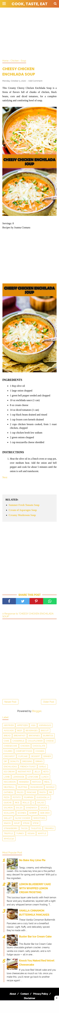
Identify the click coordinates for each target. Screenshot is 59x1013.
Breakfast (19, 735)
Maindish (24, 782)
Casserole (18, 741)
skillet (8, 818)
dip (5, 761)
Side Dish (45, 813)
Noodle (50, 787)
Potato (17, 797)
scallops (9, 813)
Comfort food (24, 751)
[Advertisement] (29, 33)
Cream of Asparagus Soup (23, 510)
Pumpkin (28, 797)
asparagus (45, 725)
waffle (42, 833)
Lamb (7, 777)
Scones (22, 813)
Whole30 (9, 838)
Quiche (8, 802)
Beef (19, 730)
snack (7, 823)
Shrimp (33, 813)
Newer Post (10, 702)
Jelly (37, 771)
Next (4, 477)
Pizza (6, 797)
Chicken (24, 746)
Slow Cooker (22, 818)
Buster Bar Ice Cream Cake (35, 936)
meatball (9, 787)
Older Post (48, 702)
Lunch (45, 777)
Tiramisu (49, 828)
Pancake (31, 792)
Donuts (14, 761)
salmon (8, 807)
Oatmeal (9, 792)
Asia (33, 725)
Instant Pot (24, 771)
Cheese (50, 741)
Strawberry (10, 828)
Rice (17, 802)
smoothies (39, 818)
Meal (47, 782)
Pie (50, 792)
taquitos (36, 828)
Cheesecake (10, 746)
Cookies (39, 751)
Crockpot (9, 756)
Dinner (47, 756)
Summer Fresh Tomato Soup (24, 505)
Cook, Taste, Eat (30, 4)
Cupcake (23, 756)
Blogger (36, 711)
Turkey (20, 833)
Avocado (9, 730)
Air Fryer (9, 725)
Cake (6, 741)
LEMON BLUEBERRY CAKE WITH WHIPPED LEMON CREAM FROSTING (35, 888)
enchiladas (10, 766)
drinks (39, 761)
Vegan (30, 833)
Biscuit (45, 730)
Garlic (42, 766)
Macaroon (10, 782)
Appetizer (22, 725)
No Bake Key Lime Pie (32, 860)
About (13, 994)
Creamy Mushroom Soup (22, 515)
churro (8, 751)
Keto (46, 771)
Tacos (24, 828)
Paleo (20, 792)
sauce (43, 807)
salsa (19, 807)
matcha (36, 782)
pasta (42, 792)
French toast (28, 766)
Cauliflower (35, 741)
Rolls (26, 802)
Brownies (34, 735)
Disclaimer (29, 998)
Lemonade (18, 777)
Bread (7, 735)
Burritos (48, 735)
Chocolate (39, 746)
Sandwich (31, 807)
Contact (24, 994)
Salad (40, 802)
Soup (17, 823)
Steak (26, 823)
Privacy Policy (40, 994)
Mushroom (36, 787)
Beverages (32, 730)
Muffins (22, 787)
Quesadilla (43, 797)
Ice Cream (9, 771)
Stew (36, 823)
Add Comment (35, 81)
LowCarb (33, 777)
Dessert (35, 756)
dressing (27, 761)
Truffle (8, 833)
